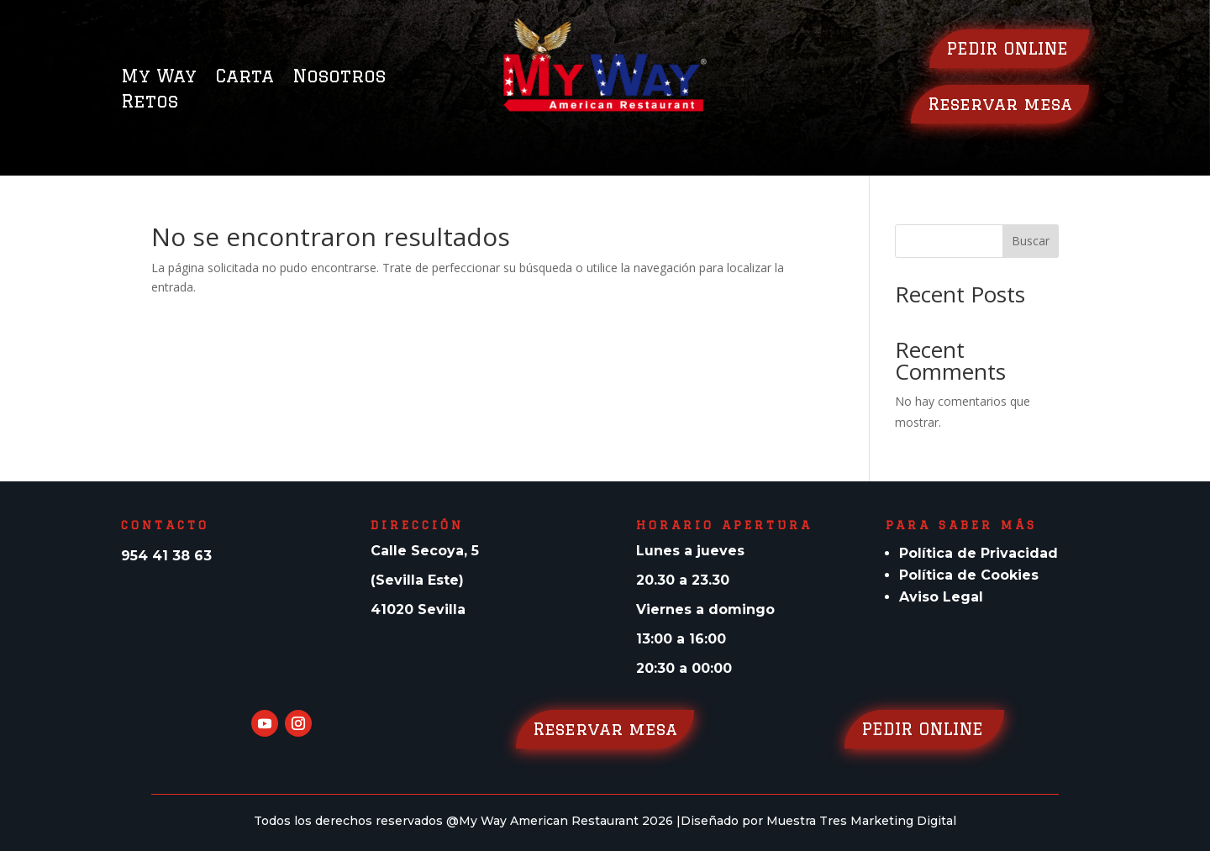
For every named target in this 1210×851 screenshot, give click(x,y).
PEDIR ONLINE (1009, 48)
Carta (244, 78)
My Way (159, 78)
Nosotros (339, 78)
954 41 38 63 (166, 556)
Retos (149, 103)
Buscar (1031, 241)
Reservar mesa (1000, 103)
